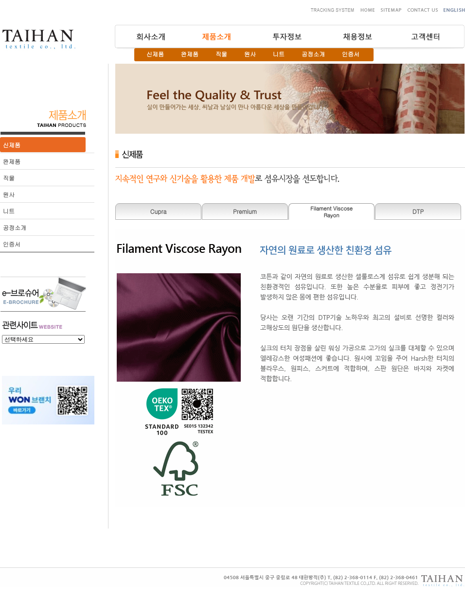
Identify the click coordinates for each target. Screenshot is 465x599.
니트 (279, 54)
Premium (245, 211)
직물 (221, 54)
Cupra (158, 211)
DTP (418, 211)
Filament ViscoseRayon (331, 212)
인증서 (350, 54)
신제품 (155, 54)
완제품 (189, 54)
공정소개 (313, 54)
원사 (250, 54)
